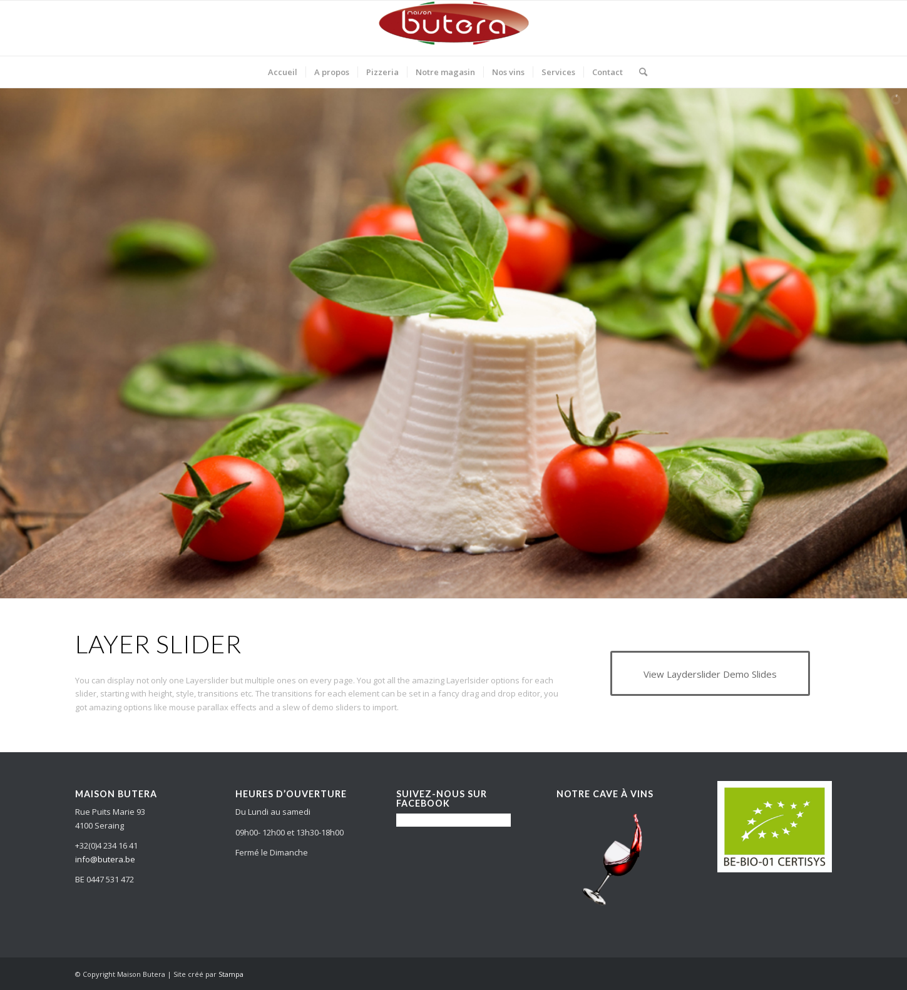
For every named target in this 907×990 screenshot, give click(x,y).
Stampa (230, 974)
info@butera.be (105, 859)
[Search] (639, 72)
